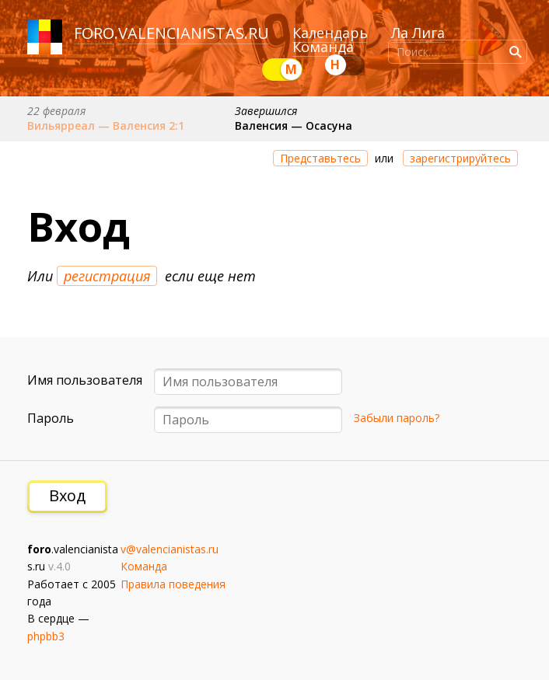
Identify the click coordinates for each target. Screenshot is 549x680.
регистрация (107, 276)
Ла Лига (418, 32)
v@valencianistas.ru (170, 549)
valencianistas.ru (193, 33)
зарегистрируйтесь (460, 158)
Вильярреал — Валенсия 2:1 (105, 125)
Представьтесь (320, 158)
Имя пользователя (84, 380)
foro (94, 33)
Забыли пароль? (396, 417)
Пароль (50, 418)
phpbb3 (46, 636)
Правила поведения (173, 584)
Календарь (330, 32)
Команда (323, 46)
